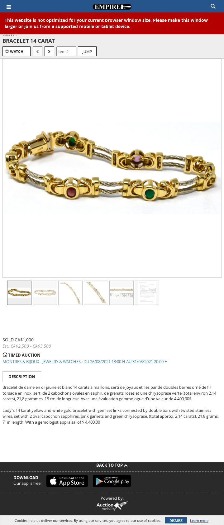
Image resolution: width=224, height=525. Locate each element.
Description (21, 376)
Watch (16, 51)
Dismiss (176, 520)
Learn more (199, 520)
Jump (87, 51)
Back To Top (112, 465)
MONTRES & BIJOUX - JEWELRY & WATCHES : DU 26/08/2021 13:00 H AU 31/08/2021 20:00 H (85, 361)
